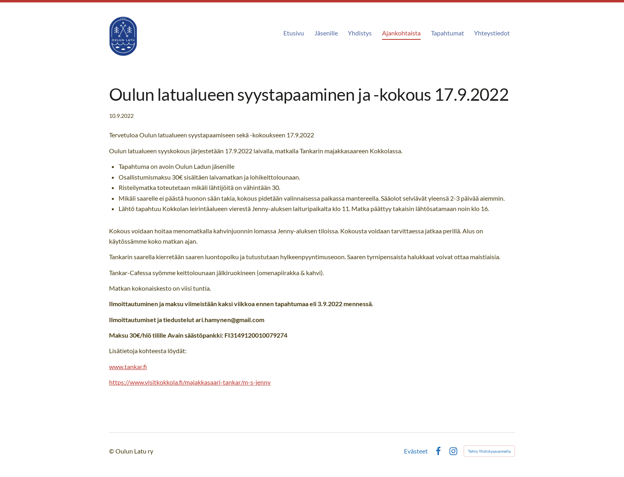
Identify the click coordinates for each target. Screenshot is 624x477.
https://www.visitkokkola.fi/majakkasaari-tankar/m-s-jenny (190, 382)
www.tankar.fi (128, 366)
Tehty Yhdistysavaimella (489, 451)
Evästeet (416, 451)
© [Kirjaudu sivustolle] (112, 451)
